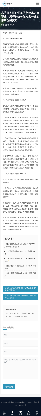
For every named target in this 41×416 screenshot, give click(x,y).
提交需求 (9, 386)
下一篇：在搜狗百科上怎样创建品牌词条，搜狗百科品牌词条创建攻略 (20, 297)
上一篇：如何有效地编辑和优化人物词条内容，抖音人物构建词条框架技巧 (20, 289)
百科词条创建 (13, 33)
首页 (5, 33)
